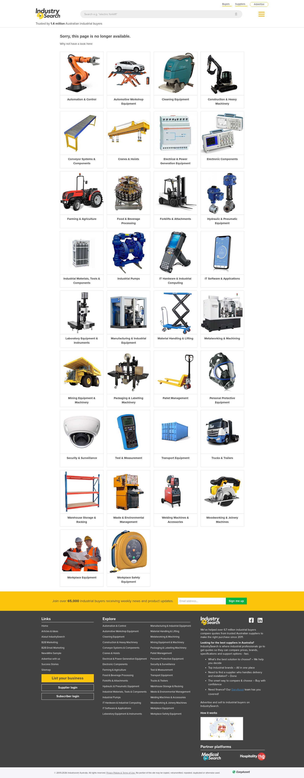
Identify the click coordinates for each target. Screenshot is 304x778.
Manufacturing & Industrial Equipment (170, 625)
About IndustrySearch (53, 636)
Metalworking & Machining (164, 636)
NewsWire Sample (51, 653)
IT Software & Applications (117, 708)
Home (44, 625)
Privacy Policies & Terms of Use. (120, 773)
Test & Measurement (161, 669)
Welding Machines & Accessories (168, 697)
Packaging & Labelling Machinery (168, 647)
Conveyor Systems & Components (121, 647)
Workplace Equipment (162, 708)
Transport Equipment (161, 675)
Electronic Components (115, 664)
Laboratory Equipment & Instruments (122, 713)
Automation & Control (114, 625)
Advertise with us (50, 658)
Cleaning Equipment (113, 636)
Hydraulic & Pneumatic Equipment (121, 686)
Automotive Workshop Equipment (121, 631)
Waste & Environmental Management (170, 691)
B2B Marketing (49, 642)
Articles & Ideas (49, 631)
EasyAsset (237, 689)
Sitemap (46, 669)
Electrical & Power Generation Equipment (125, 658)
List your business (68, 678)
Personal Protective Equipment (167, 658)
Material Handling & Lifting (164, 631)
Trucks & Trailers (159, 680)
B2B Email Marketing (52, 647)
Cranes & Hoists (111, 653)
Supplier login (67, 687)
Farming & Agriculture (114, 669)
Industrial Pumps (112, 697)
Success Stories (50, 664)
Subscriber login (67, 696)
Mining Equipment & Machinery (167, 642)
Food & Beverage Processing (118, 675)
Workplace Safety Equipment (165, 713)
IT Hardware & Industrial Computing (122, 702)
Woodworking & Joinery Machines (168, 702)
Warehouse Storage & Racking (166, 686)
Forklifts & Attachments (115, 680)
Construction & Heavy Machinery (120, 642)
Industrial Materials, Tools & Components (125, 691)
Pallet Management (161, 653)
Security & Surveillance (162, 664)
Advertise (259, 4)
